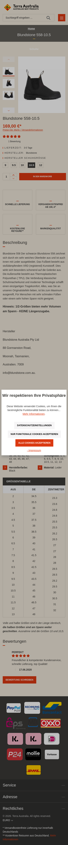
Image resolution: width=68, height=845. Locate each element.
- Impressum (34, 450)
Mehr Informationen (34, 413)
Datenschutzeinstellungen (34, 425)
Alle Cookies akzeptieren (34, 443)
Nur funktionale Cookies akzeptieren (34, 434)
